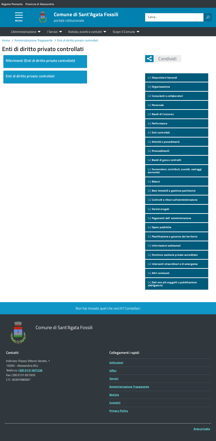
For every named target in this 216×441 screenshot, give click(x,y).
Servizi (113, 378)
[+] (162, 77)
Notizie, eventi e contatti (85, 31)
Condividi (165, 58)
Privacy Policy (118, 410)
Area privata (202, 429)
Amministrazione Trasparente (129, 386)
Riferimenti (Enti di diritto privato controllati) (40, 60)
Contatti (114, 402)
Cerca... (152, 17)
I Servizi (52, 31)
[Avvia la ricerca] (208, 17)
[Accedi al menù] (19, 16)
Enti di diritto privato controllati (30, 76)
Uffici (113, 370)
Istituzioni (116, 362)
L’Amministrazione (23, 31)
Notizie (114, 394)
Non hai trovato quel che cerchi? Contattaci (108, 308)
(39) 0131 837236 (30, 370)
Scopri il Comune (124, 31)
